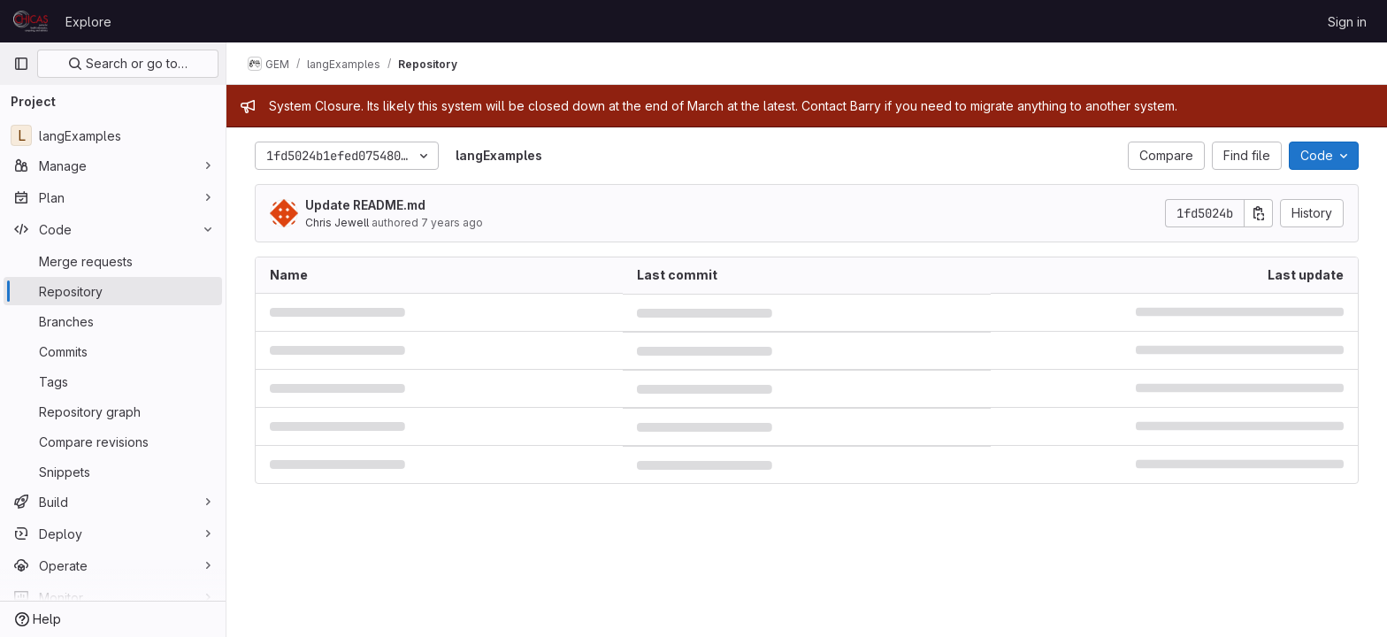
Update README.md (365, 204)
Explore (88, 21)
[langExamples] (113, 135)
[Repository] (113, 291)
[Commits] (113, 351)
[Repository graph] (113, 411)
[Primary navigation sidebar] (21, 64)
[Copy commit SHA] (1259, 213)
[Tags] (113, 381)
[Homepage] (30, 21)
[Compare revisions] (113, 441)
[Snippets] (113, 471)
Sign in (1347, 21)
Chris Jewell (337, 222)
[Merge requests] (113, 261)
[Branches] (113, 321)
